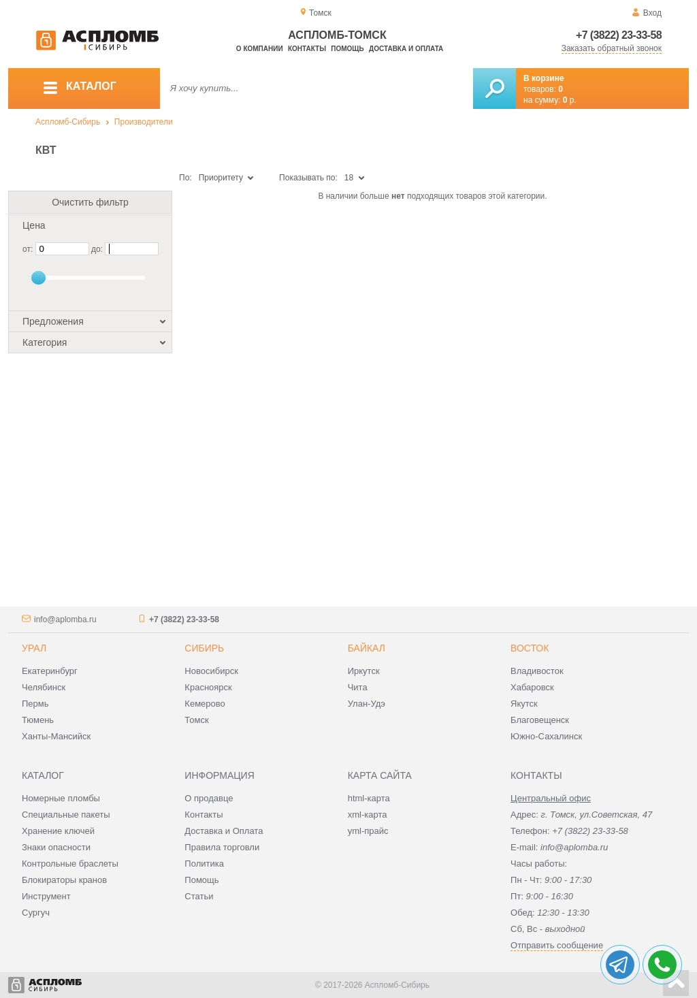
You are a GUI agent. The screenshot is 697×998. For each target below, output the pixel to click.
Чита (358, 687)
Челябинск (43, 687)
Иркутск (364, 671)
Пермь (35, 703)
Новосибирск (211, 671)
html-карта (369, 798)
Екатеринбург (50, 671)
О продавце (208, 798)
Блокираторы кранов (64, 880)
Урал (34, 648)
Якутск (524, 703)
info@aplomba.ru (65, 619)
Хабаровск (532, 687)
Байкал (366, 648)
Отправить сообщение (556, 945)
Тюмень (38, 720)
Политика (204, 863)
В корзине (543, 78)
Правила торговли (221, 847)
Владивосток (537, 671)
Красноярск (207, 687)
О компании (259, 48)
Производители (143, 122)
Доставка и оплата (406, 48)
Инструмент (46, 896)
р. (570, 100)
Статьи (198, 896)
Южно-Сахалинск (546, 736)
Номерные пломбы (61, 798)
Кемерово (204, 703)
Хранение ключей (58, 831)
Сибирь (204, 648)
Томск (196, 720)
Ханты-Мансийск (56, 736)
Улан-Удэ (366, 703)
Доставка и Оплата (223, 831)
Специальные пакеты (66, 814)
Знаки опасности (56, 847)
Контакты (307, 48)
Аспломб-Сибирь (67, 122)
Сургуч (36, 912)
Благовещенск (539, 720)
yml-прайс (368, 831)
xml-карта (367, 814)
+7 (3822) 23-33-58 (619, 35)
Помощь (347, 48)
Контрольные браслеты (70, 863)
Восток (529, 648)
